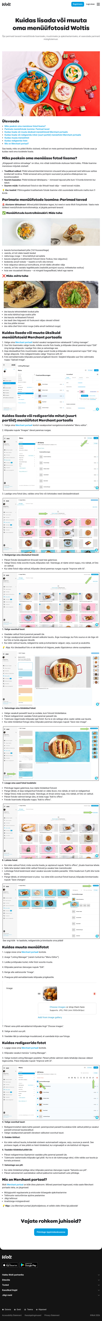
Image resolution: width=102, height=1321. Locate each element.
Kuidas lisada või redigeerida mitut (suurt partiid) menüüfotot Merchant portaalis (43, 135)
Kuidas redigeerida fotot (16, 140)
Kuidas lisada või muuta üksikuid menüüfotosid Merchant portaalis (36, 132)
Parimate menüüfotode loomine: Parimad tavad (27, 129)
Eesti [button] (17, 1309)
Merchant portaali (23, 342)
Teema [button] (28, 1309)
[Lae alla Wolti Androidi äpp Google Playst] (29, 1265)
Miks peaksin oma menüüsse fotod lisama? (25, 126)
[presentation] (83, 4)
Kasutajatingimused (33, 1315)
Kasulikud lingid (51, 1290)
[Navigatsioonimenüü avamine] (98, 4)
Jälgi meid (51, 1295)
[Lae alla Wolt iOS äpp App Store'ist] (10, 1265)
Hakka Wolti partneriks (51, 1275)
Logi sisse (90, 4)
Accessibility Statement (12, 1315)
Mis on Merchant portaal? (17, 143)
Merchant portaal (15, 1184)
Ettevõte (51, 1280)
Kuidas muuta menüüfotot (17, 138)
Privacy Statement (51, 1315)
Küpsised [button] (41, 1309)
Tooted (51, 1285)
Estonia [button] (6, 1309)
